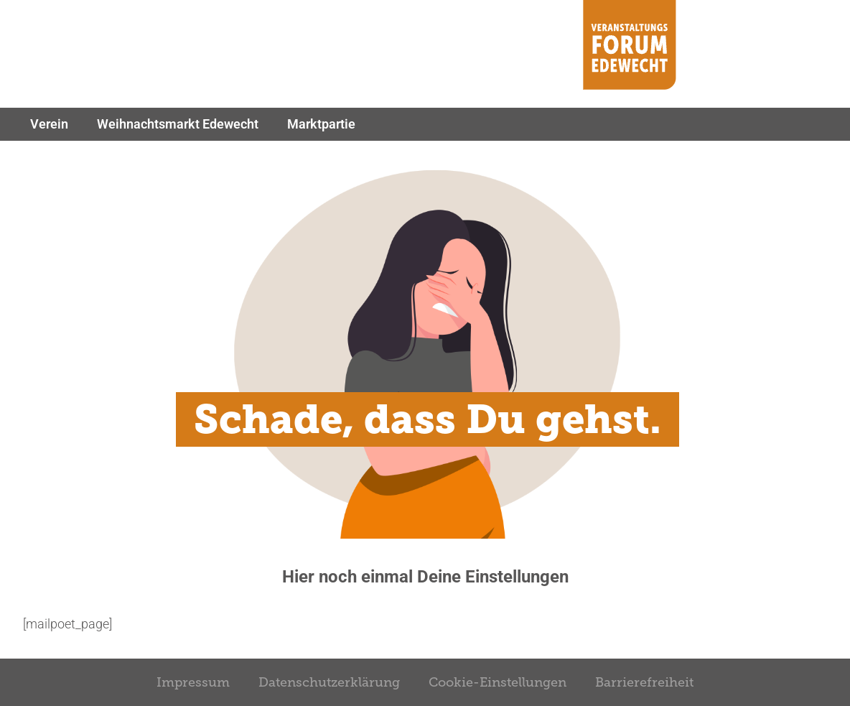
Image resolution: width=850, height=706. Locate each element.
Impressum (193, 682)
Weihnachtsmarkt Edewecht (177, 123)
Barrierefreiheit (644, 682)
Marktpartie (321, 123)
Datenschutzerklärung (329, 682)
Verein (49, 123)
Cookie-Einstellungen (497, 682)
